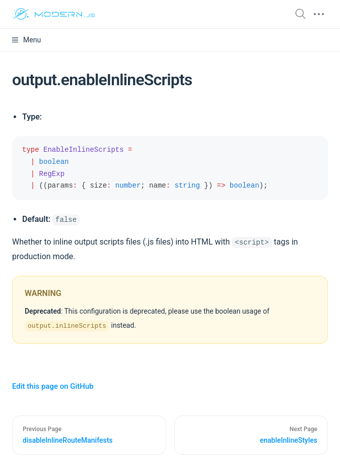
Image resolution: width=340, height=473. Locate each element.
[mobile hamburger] (319, 14)
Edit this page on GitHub (53, 386)
